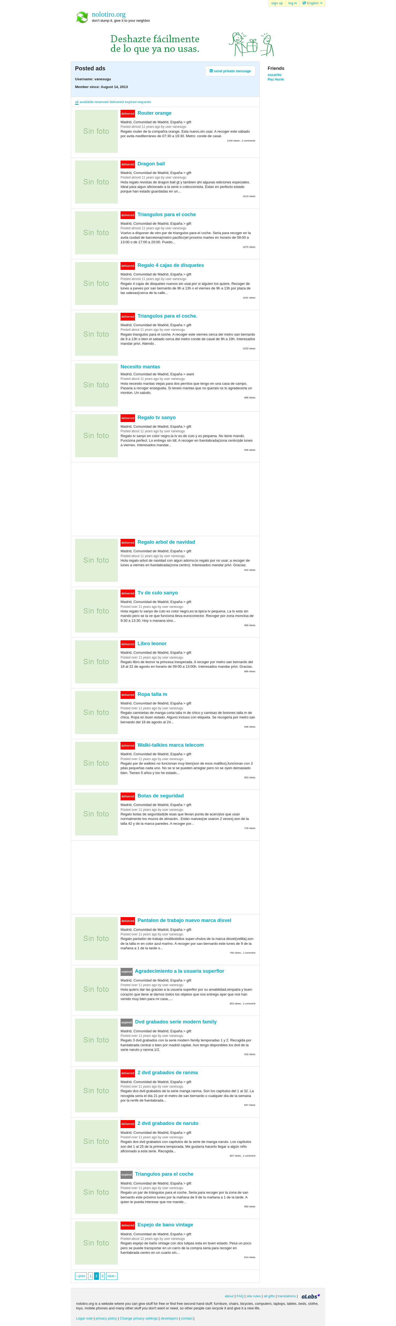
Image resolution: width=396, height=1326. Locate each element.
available (87, 102)
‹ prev (80, 1276)
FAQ (240, 1296)
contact (186, 1318)
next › (111, 1276)
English (312, 3)
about (229, 1296)
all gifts (269, 1296)
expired (131, 102)
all (77, 102)
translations (287, 1296)
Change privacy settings (139, 1318)
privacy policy (106, 1318)
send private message (230, 71)
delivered (116, 102)
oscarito (275, 75)
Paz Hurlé (276, 79)
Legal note (84, 1318)
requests (144, 102)
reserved (102, 102)
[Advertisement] (165, 498)
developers (169, 1318)
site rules (253, 1296)
